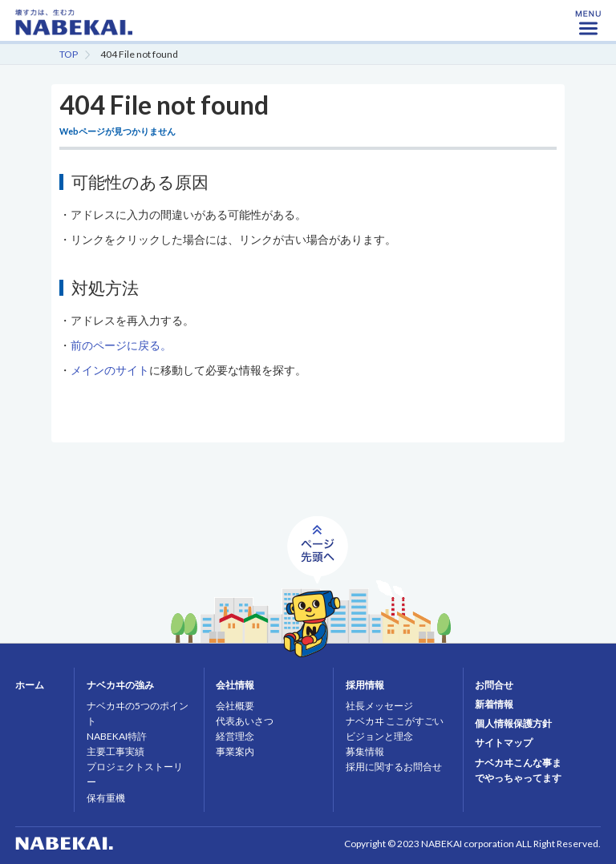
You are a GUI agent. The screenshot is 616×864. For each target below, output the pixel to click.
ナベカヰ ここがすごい (395, 721)
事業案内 (235, 751)
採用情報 (365, 685)
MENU (588, 27)
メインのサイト (110, 370)
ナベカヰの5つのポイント (137, 713)
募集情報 (365, 751)
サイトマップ (504, 743)
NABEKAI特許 (117, 736)
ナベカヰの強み (120, 685)
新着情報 (494, 704)
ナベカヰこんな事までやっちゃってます (518, 770)
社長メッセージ (379, 706)
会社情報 (235, 685)
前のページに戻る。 (121, 345)
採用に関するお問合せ (394, 767)
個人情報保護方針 (513, 723)
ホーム (29, 685)
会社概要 (235, 706)
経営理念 (235, 736)
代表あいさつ (245, 721)
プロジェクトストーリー (135, 774)
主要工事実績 (115, 751)
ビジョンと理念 (379, 736)
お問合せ (494, 685)
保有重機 (106, 798)
